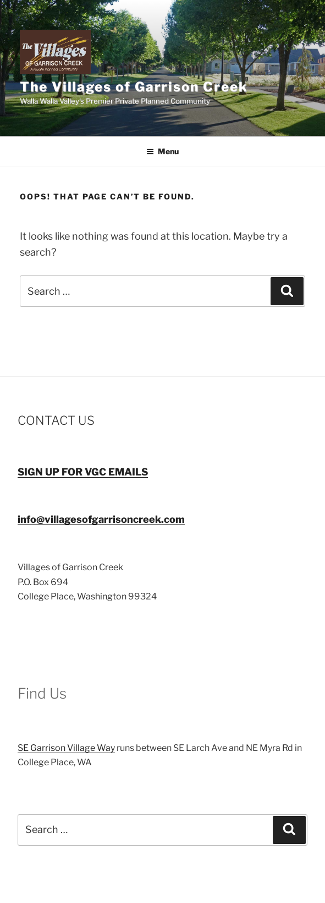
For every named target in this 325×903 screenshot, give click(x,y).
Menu (162, 151)
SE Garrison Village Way (66, 748)
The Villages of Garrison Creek (134, 87)
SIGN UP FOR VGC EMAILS (83, 472)
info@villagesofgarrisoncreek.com (101, 519)
